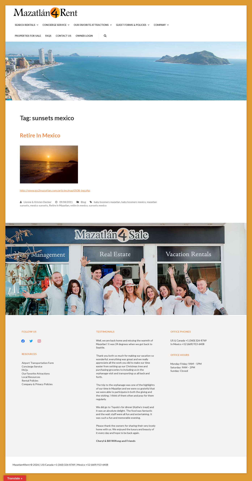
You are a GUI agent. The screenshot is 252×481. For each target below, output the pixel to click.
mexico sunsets (39, 205)
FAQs (25, 369)
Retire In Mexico (40, 135)
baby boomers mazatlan (107, 201)
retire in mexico (79, 205)
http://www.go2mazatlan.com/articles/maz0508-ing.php (55, 190)
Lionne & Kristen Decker (35, 201)
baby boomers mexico (133, 201)
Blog (83, 201)
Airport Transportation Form (38, 362)
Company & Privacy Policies (37, 384)
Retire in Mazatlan (59, 205)
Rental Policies (30, 380)
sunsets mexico (98, 205)
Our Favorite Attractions (36, 373)
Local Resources (31, 376)
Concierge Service (32, 366)
